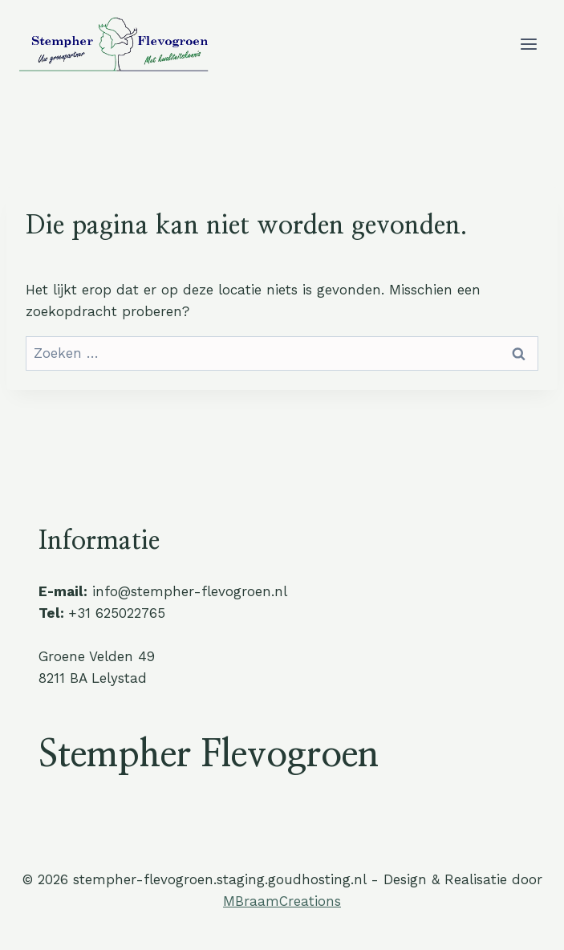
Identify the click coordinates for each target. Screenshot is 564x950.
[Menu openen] (528, 44)
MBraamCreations (282, 901)
